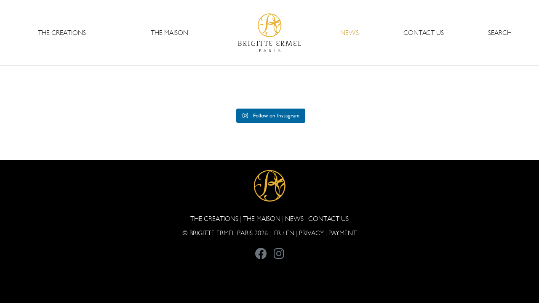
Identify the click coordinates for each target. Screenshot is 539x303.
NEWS (349, 32)
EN (290, 233)
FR (277, 233)
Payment (342, 233)
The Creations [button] (62, 32)
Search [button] (500, 32)
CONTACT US (423, 32)
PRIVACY (311, 233)
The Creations (214, 218)
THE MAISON (261, 218)
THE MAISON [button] (169, 32)
